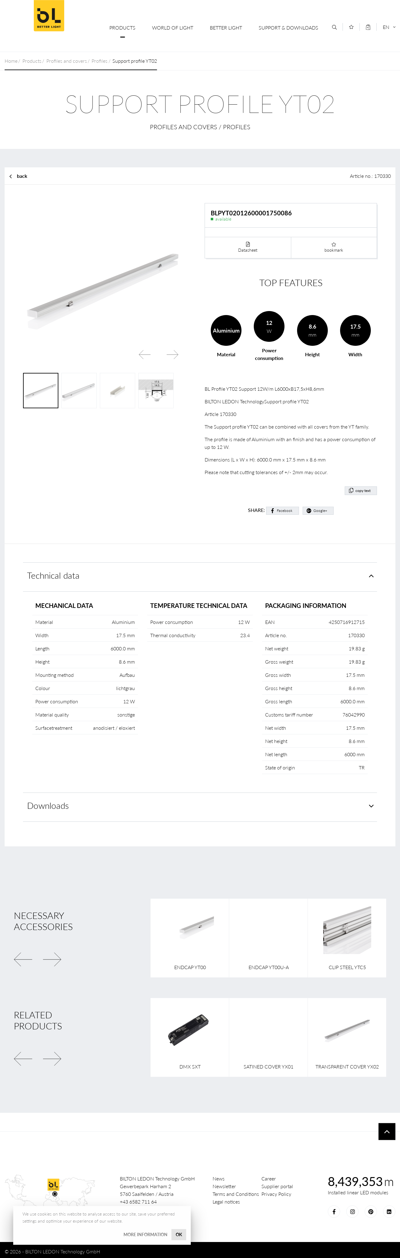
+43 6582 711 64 (138, 1199)
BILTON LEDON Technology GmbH (49, 15)
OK (179, 1234)
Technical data (53, 573)
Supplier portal (277, 1184)
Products (122, 27)
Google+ (320, 508)
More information (145, 1234)
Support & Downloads (288, 27)
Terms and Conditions (236, 1191)
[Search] (334, 27)
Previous (145, 354)
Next (172, 354)
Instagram (352, 1209)
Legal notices (226, 1199)
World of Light (172, 27)
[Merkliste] (351, 27)
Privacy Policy (276, 1191)
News (219, 1176)
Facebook (284, 508)
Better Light (226, 27)
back (22, 176)
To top (386, 1128)
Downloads (48, 803)
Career (268, 1176)
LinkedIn (389, 1209)
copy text (363, 488)
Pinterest (371, 1209)
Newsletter (224, 1184)
